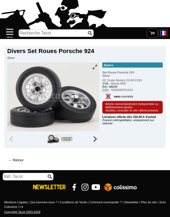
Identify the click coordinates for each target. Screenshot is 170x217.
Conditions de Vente (73, 202)
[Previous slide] (11, 139)
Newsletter (131, 202)
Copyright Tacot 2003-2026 (22, 212)
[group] (53, 139)
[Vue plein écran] (95, 67)
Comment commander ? (105, 202)
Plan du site (149, 202)
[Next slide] (95, 139)
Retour (18, 160)
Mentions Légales (16, 202)
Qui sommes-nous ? (43, 202)
